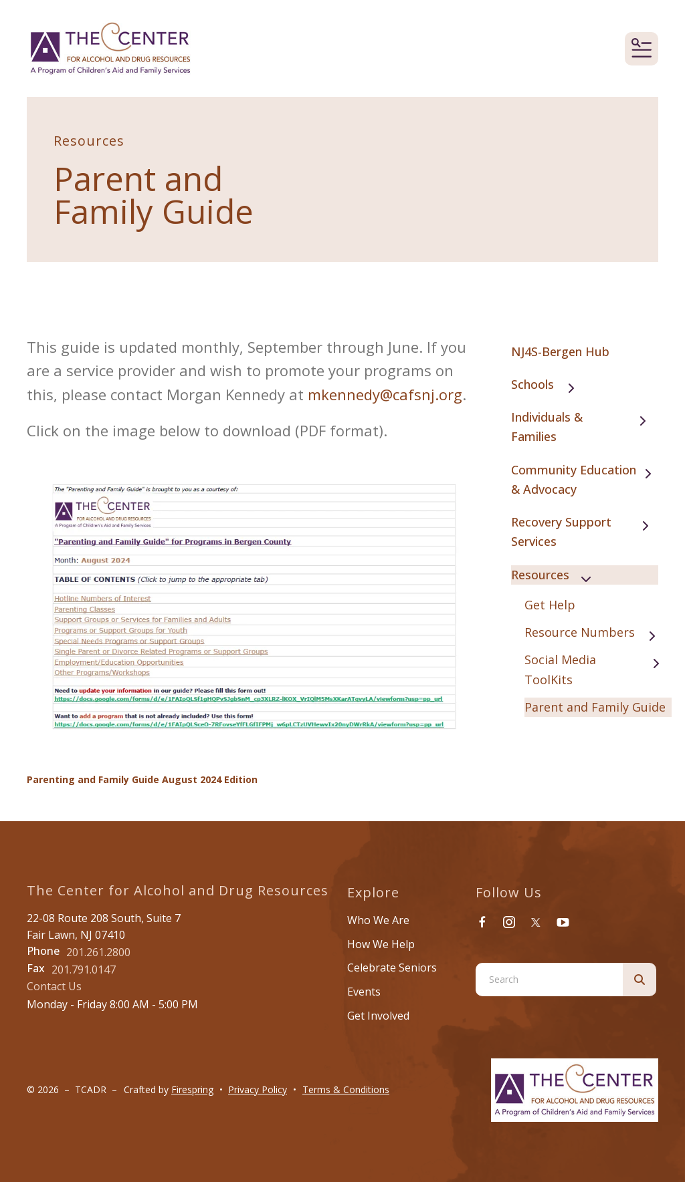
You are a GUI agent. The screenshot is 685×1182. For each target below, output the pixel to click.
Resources (557, 576)
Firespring (192, 1089)
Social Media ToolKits (598, 669)
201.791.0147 (84, 969)
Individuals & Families (584, 426)
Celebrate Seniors (392, 967)
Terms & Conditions (345, 1089)
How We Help (381, 944)
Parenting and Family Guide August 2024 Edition (142, 779)
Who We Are (378, 920)
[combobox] (549, 979)
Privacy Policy (257, 1089)
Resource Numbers (596, 633)
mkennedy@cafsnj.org (385, 394)
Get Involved (378, 1015)
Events (364, 991)
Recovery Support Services (584, 531)
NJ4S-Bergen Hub (560, 351)
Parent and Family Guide (595, 707)
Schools (549, 385)
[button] (641, 48)
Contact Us (54, 986)
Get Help (549, 605)
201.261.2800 (98, 952)
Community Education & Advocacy (584, 479)
